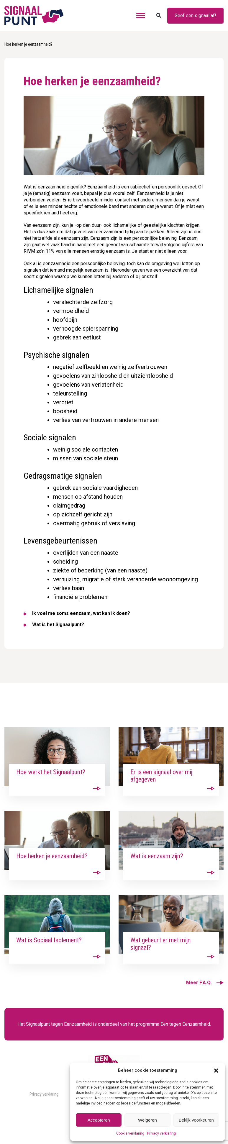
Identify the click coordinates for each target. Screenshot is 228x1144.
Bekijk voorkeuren (196, 1119)
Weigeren (147, 1119)
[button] (216, 1070)
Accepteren (99, 1119)
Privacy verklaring (161, 1133)
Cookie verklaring (130, 1133)
